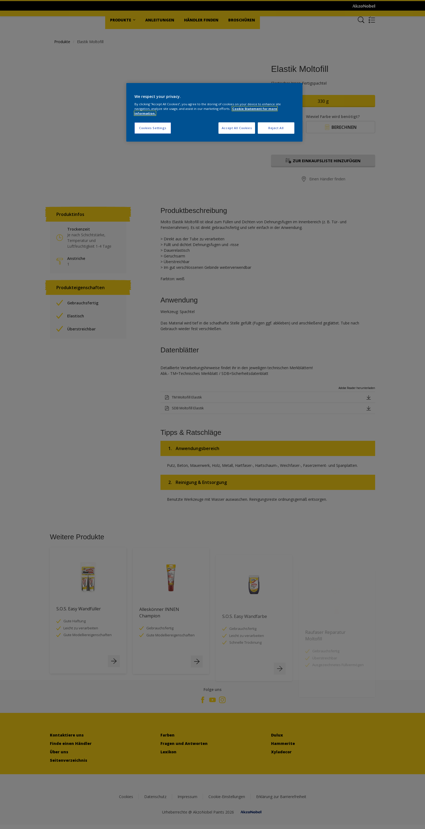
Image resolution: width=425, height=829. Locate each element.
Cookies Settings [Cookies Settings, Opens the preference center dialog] (152, 128)
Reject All (276, 128)
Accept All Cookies (237, 128)
